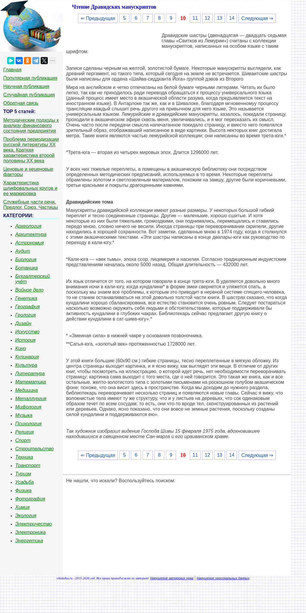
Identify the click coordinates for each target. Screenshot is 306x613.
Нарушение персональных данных (223, 578)
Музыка (23, 415)
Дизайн (23, 323)
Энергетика (29, 540)
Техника (24, 457)
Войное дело (29, 289)
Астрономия (29, 242)
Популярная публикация (30, 78)
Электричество (33, 523)
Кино (20, 348)
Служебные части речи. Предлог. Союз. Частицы (30, 204)
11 (195, 18)
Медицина (26, 390)
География (27, 306)
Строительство (34, 448)
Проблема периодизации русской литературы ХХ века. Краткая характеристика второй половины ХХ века (31, 150)
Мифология (28, 406)
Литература (30, 373)
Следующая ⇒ (257, 18)
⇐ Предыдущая (98, 18)
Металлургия (30, 398)
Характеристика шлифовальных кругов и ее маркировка (30, 188)
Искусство (27, 331)
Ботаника (26, 267)
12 (207, 18)
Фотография (30, 498)
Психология (28, 423)
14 (232, 18)
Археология (28, 226)
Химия (22, 507)
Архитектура (31, 234)
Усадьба (24, 482)
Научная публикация (26, 86)
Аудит (22, 251)
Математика (30, 381)
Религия (24, 432)
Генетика (26, 298)
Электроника (30, 532)
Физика (23, 490)
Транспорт (27, 465)
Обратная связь (21, 103)
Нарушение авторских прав (171, 578)
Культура (26, 365)
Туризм (23, 473)
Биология (25, 259)
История (25, 340)
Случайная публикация (29, 94)
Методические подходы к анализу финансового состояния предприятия (31, 125)
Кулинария (27, 356)
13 (219, 18)
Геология (25, 315)
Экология (25, 515)
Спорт (23, 440)
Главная (12, 69)
